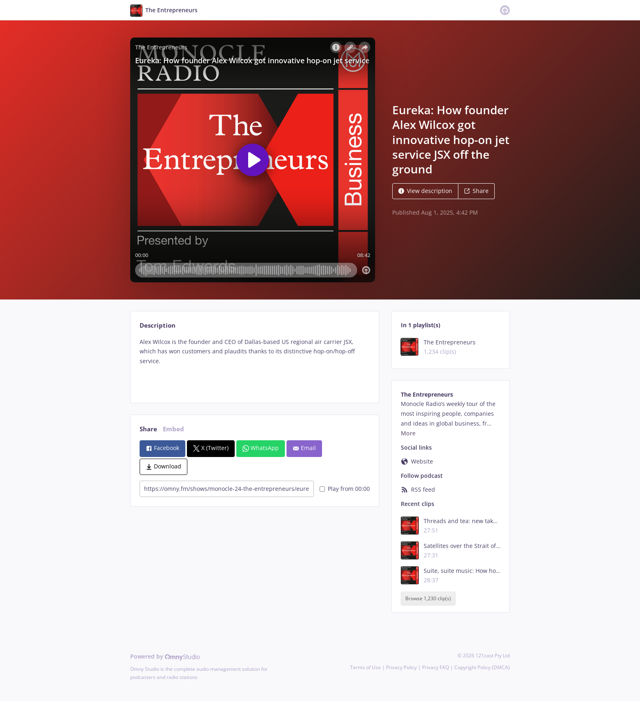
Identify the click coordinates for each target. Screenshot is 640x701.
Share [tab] (148, 429)
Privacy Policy (401, 667)
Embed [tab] (173, 429)
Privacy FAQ (435, 667)
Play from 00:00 (345, 488)
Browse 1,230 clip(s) (428, 598)
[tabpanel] (254, 363)
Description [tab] (158, 325)
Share (476, 191)
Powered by (165, 656)
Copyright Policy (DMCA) (482, 667)
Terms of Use (365, 667)
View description (425, 191)
